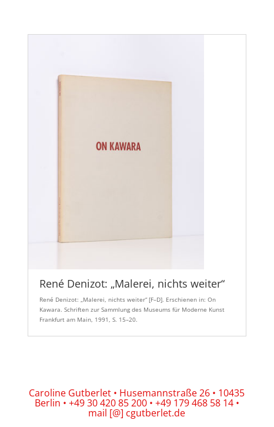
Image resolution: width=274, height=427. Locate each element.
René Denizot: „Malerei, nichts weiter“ (132, 283)
